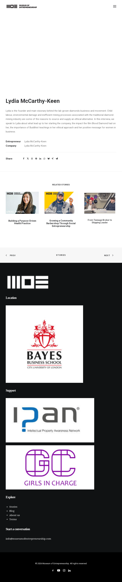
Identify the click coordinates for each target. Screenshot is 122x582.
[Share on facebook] (24, 158)
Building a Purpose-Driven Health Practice (22, 220)
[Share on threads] (32, 158)
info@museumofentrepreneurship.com (28, 538)
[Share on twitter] (28, 158)
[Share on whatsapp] (44, 158)
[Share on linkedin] (40, 158)
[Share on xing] (52, 158)
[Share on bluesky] (48, 158)
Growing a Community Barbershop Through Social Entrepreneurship (61, 218)
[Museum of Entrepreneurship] (22, 6)
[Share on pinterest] (36, 158)
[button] (114, 6)
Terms (13, 519)
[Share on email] (57, 158)
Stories (61, 255)
